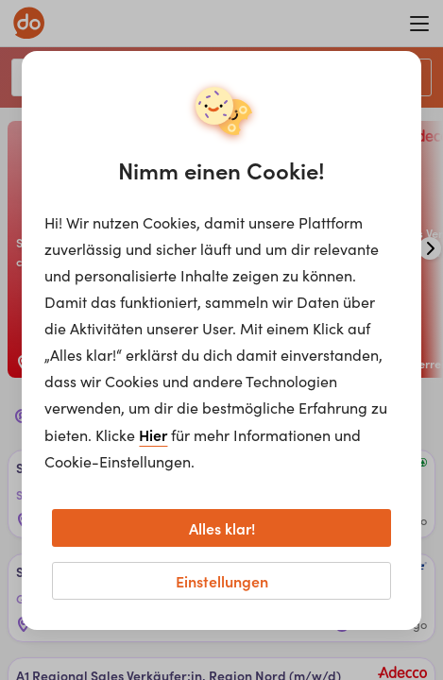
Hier (153, 434)
